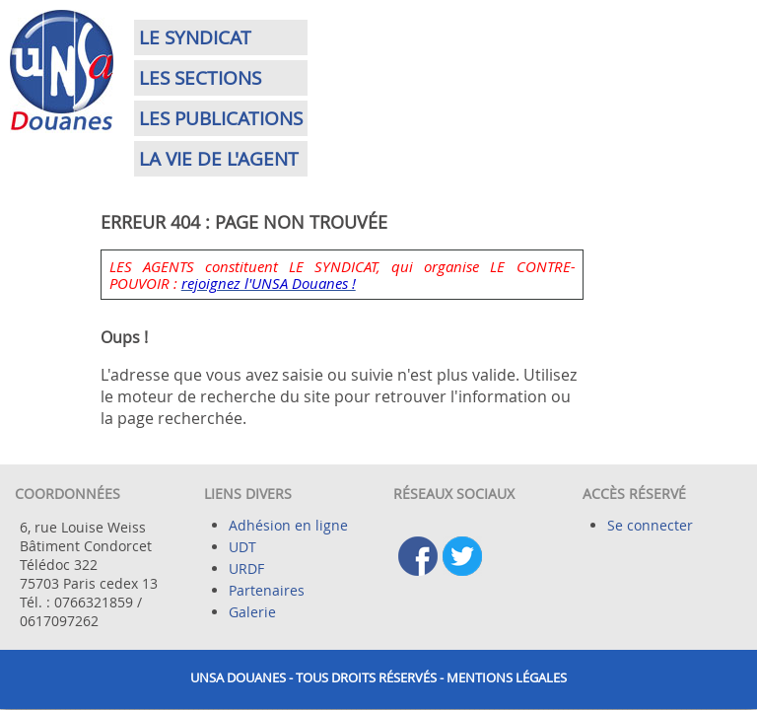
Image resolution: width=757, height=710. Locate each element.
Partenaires (267, 590)
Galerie (252, 612)
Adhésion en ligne (288, 525)
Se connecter (650, 525)
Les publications (221, 118)
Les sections (200, 78)
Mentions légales (507, 678)
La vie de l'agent (219, 159)
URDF (246, 568)
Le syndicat (195, 37)
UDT (242, 546)
